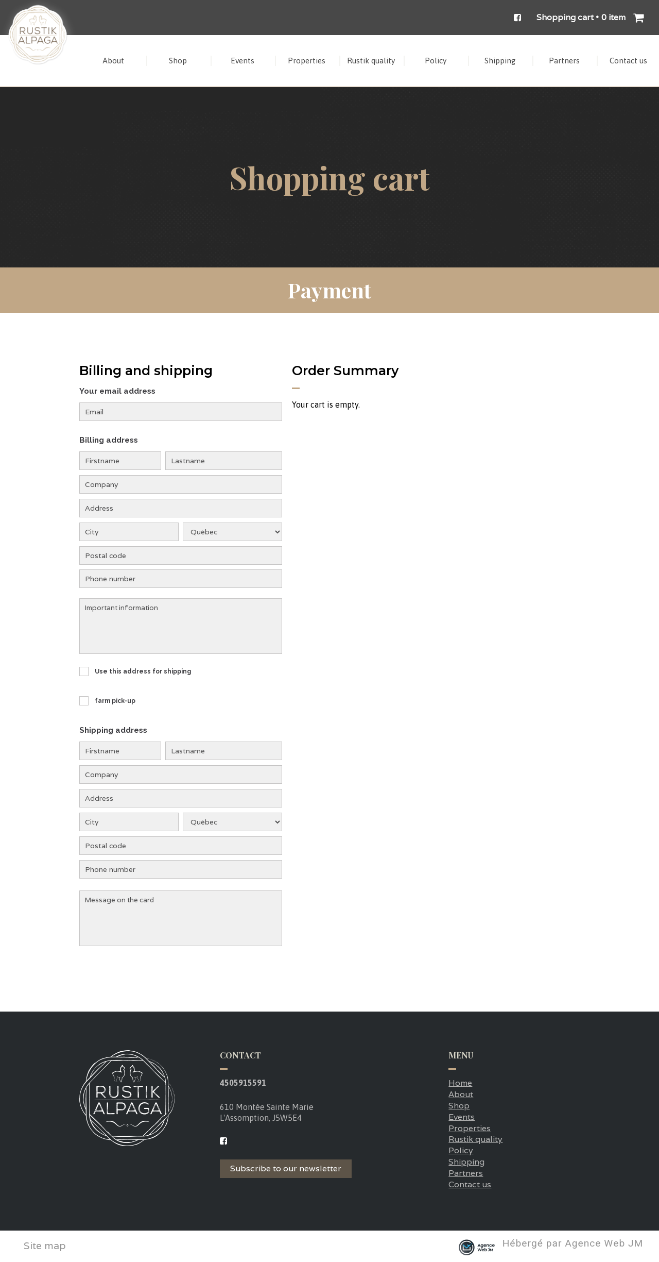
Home (460, 1083)
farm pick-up (115, 700)
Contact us (469, 1184)
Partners (465, 1173)
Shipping (466, 1161)
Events (461, 1117)
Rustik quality (475, 1139)
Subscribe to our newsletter (285, 1168)
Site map (45, 1246)
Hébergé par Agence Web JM (573, 1244)
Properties (469, 1128)
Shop (459, 1105)
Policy (460, 1150)
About (460, 1094)
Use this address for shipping (143, 671)
